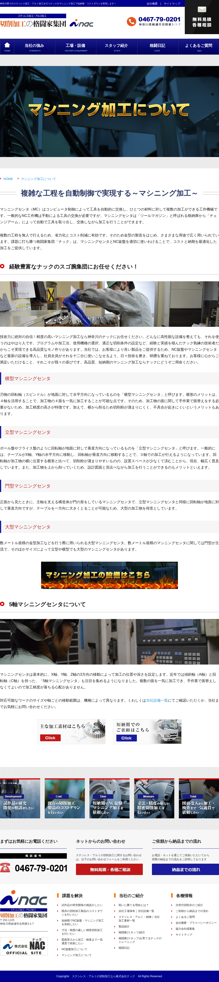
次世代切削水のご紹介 (189, 905)
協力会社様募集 (185, 928)
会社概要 (152, 3)
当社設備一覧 (157, 700)
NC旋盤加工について (74, 949)
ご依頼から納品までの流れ (192, 911)
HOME (8, 179)
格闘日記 (124, 947)
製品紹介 (124, 926)
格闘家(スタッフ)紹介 (132, 932)
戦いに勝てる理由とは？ (134, 905)
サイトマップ (172, 3)
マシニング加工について (38, 179)
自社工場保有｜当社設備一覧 (136, 911)
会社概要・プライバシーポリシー (196, 922)
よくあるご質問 (185, 917)
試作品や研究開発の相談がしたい (82, 905)
